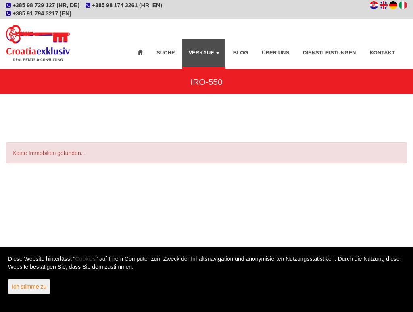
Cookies (85, 258)
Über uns (275, 53)
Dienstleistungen (329, 53)
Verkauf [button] (203, 53)
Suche (165, 53)
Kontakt (382, 53)
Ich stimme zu (29, 286)
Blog (240, 53)
